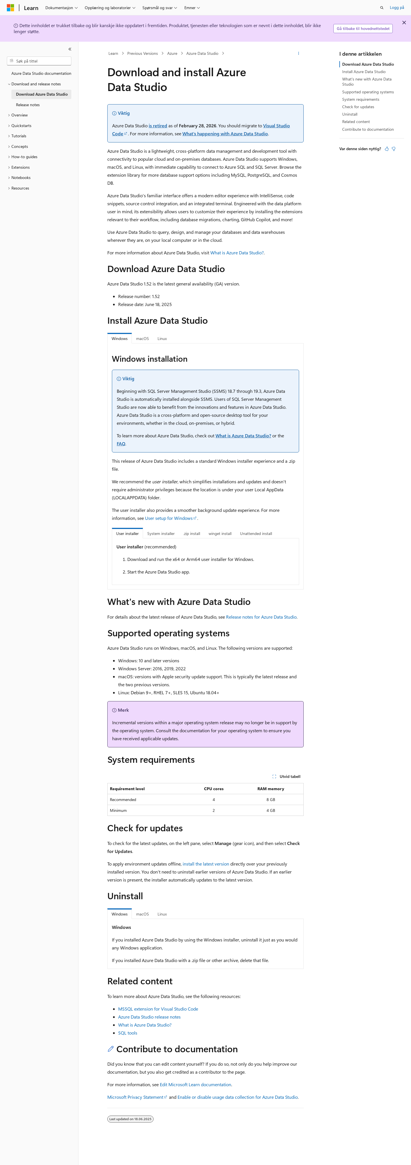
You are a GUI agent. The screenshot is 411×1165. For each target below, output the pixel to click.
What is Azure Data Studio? (237, 252)
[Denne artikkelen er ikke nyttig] (393, 148)
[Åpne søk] (382, 8)
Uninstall (349, 114)
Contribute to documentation (368, 129)
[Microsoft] (10, 7)
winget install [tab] (220, 533)
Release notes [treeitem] (28, 104)
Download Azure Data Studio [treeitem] (42, 94)
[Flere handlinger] (299, 53)
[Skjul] (70, 49)
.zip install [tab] (191, 533)
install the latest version (206, 864)
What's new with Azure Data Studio (367, 81)
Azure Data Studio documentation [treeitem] (41, 73)
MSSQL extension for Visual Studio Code (158, 1009)
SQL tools (127, 1033)
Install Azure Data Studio (364, 71)
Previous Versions (142, 53)
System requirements (360, 99)
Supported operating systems (368, 91)
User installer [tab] (127, 533)
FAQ (121, 443)
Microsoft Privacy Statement (135, 1097)
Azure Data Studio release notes (149, 1017)
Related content (356, 121)
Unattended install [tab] (256, 533)
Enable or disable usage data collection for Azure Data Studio (238, 1097)
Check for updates (358, 106)
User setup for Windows (169, 518)
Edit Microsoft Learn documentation (195, 1084)
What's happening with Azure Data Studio (225, 133)
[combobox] (39, 61)
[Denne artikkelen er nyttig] (386, 148)
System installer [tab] (161, 533)
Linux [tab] (162, 338)
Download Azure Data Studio (368, 64)
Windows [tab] (120, 338)
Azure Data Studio (202, 53)
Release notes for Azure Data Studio (261, 617)
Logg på (397, 7)
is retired (158, 125)
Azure (172, 53)
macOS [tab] (142, 338)
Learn (113, 53)
